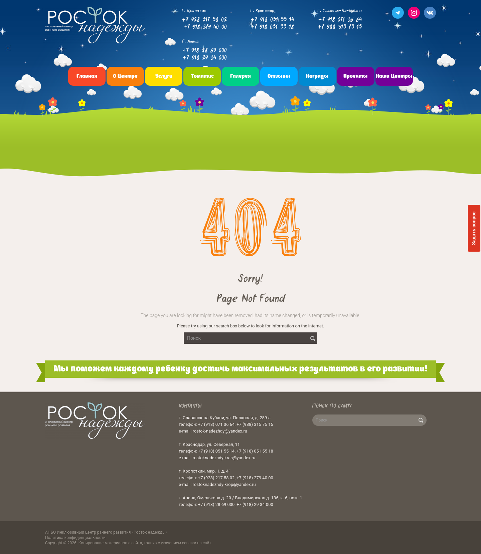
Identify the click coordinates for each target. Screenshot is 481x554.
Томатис (202, 76)
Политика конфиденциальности (75, 537)
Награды (317, 76)
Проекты (355, 76)
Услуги (163, 76)
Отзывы (279, 76)
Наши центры (394, 76)
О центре (125, 76)
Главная (86, 76)
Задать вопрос (474, 228)
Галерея (240, 76)
